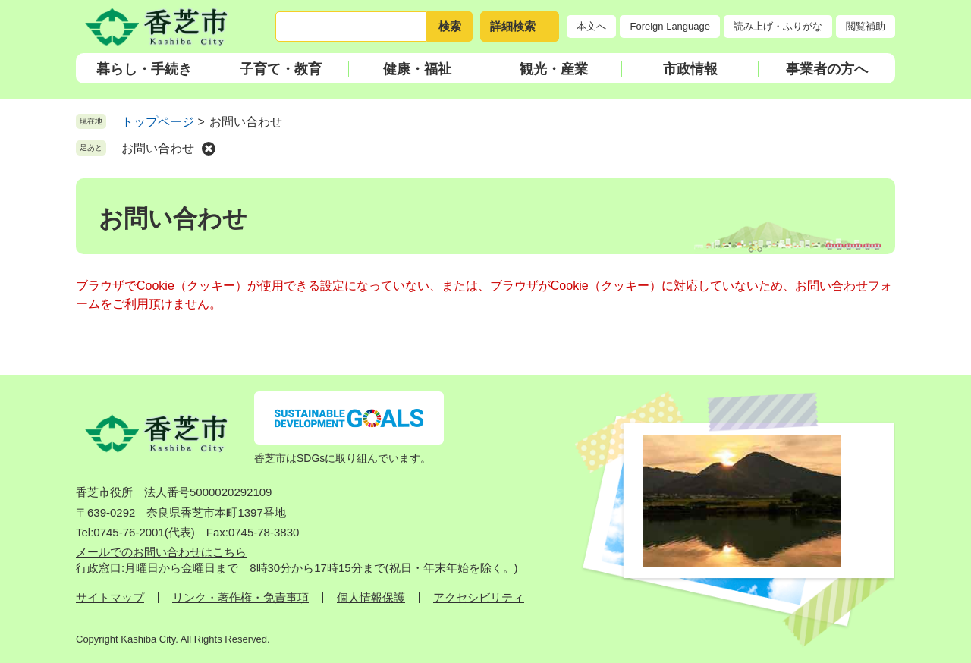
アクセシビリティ (478, 597)
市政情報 (690, 69)
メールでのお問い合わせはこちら (161, 551)
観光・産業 (554, 69)
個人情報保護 (371, 597)
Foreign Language (670, 26)
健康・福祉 (417, 69)
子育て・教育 (281, 69)
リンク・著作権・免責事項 (240, 597)
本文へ (591, 26)
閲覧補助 (865, 26)
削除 (208, 149)
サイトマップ (110, 597)
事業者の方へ (827, 69)
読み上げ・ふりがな (778, 26)
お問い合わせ (157, 148)
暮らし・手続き (144, 69)
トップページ (157, 121)
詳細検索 (513, 26)
